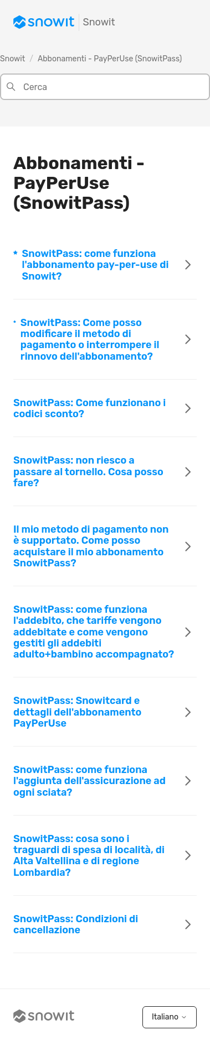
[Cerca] (105, 87)
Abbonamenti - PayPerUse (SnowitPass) (110, 59)
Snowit (12, 59)
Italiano (169, 1017)
